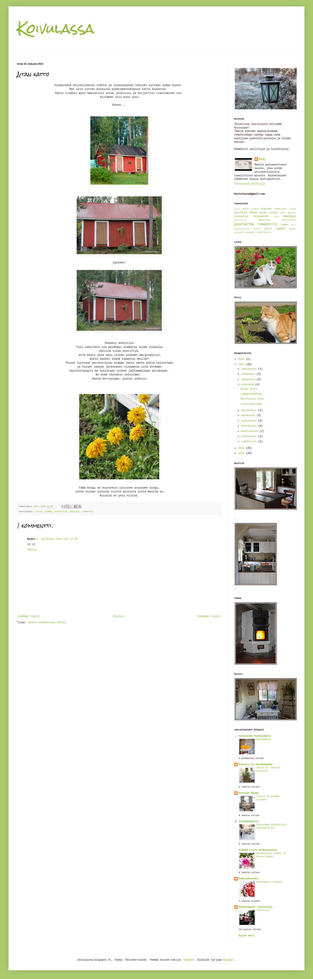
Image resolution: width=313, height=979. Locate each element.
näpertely (264, 220)
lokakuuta (249, 374)
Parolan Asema (249, 793)
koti (283, 213)
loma (275, 216)
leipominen (260, 216)
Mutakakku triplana (269, 882)
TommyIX (188, 960)
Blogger (228, 960)
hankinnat (280, 209)
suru (293, 225)
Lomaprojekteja (251, 393)
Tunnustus (263, 910)
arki (246, 208)
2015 (242, 359)
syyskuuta (249, 379)
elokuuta (248, 384)
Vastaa (31, 549)
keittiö (240, 212)
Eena (262, 159)
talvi (292, 229)
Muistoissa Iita (252, 398)
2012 (242, 453)
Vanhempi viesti (208, 616)
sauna (284, 224)
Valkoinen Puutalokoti (255, 736)
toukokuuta (249, 420)
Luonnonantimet (251, 404)
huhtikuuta (249, 426)
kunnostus (61, 511)
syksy (256, 229)
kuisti (292, 213)
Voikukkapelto (249, 821)
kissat (273, 212)
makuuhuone (240, 220)
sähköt (268, 229)
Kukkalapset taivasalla (255, 907)
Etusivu (118, 616)
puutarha (244, 224)
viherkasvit (263, 232)
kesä (253, 212)
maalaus (74, 511)
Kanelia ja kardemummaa (255, 764)
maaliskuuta (250, 431)
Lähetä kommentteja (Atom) (47, 622)
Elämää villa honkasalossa (258, 850)
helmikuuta (249, 436)
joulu (292, 209)
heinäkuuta (249, 410)
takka (280, 228)
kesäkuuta (249, 415)
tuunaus (250, 232)
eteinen (266, 208)
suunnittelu (241, 229)
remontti (87, 511)
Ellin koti (246, 935)
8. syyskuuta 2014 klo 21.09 (57, 539)
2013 (242, 448)
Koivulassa (55, 28)
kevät (263, 212)
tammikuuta (249, 441)
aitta (38, 511)
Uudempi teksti (29, 616)
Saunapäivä (263, 739)
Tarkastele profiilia (249, 183)
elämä (48, 511)
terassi (239, 232)
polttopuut (289, 220)
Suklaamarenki (249, 878)
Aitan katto (249, 389)
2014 (242, 364)
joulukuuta (249, 369)
